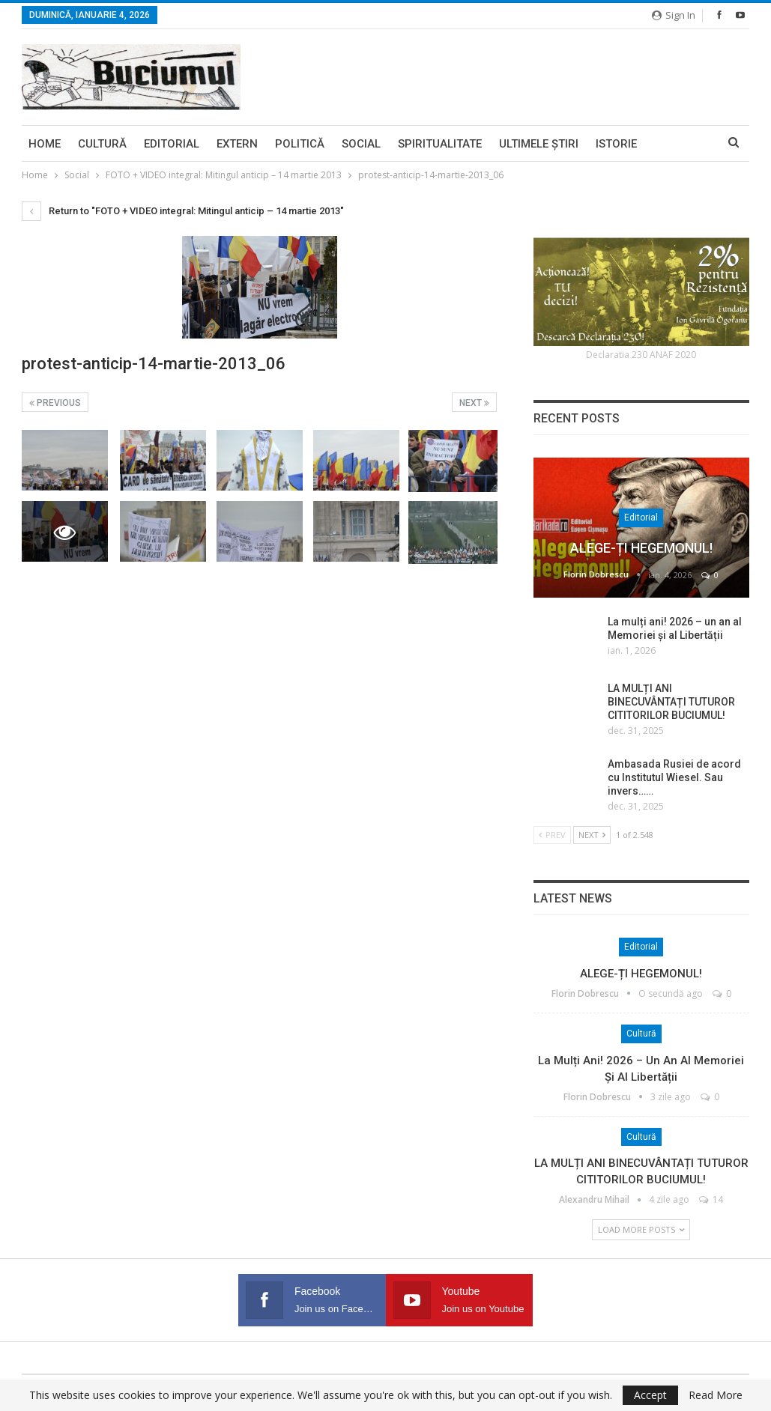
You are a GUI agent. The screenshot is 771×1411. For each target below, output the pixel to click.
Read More (716, 1395)
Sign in (673, 15)
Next (474, 403)
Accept (650, 1395)
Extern (237, 144)
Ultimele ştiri (538, 144)
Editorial (171, 144)
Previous (55, 403)
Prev (552, 834)
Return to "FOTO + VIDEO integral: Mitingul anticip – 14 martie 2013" (183, 210)
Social (361, 144)
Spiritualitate (440, 144)
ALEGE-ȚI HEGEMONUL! (641, 548)
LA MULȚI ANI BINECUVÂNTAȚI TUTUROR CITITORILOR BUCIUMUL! (671, 701)
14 (711, 1199)
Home (44, 144)
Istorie (616, 144)
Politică (299, 144)
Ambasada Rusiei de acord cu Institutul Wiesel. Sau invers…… (674, 777)
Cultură (102, 144)
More (670, 144)
